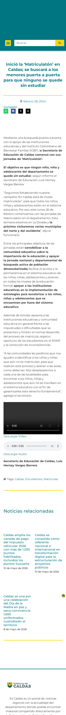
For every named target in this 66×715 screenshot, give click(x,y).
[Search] (59, 15)
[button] (8, 15)
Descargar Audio (15, 426)
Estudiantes (33, 451)
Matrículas (50, 451)
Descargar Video (15, 408)
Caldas (19, 451)
